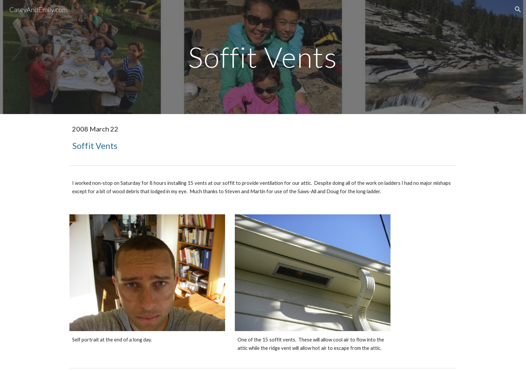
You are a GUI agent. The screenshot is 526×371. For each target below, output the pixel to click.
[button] (518, 9)
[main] (263, 57)
